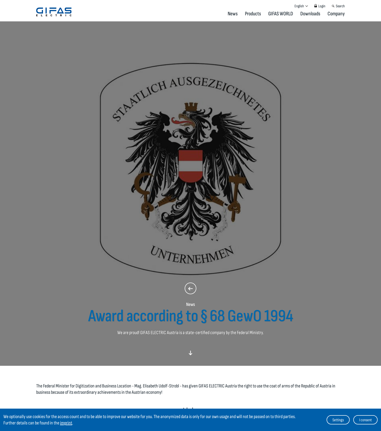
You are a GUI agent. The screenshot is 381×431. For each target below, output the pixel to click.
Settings (338, 420)
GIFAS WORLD (280, 13)
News (233, 13)
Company (336, 13)
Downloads (310, 13)
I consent (365, 420)
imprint (66, 423)
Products (253, 13)
